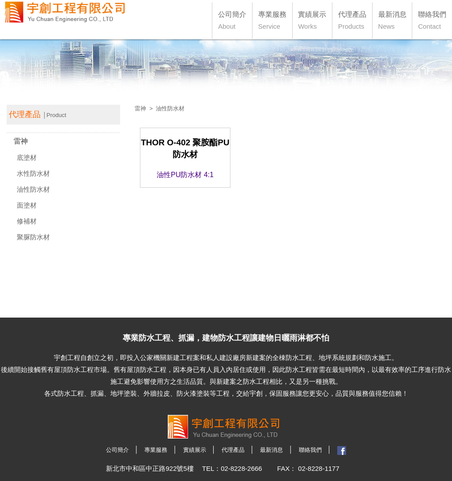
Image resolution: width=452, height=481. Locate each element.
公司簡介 (232, 20)
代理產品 (352, 20)
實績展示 (312, 20)
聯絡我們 (432, 20)
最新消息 (392, 20)
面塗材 (27, 205)
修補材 (27, 221)
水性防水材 (33, 173)
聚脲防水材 (33, 237)
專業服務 (272, 20)
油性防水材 (33, 189)
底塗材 (27, 157)
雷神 (21, 141)
